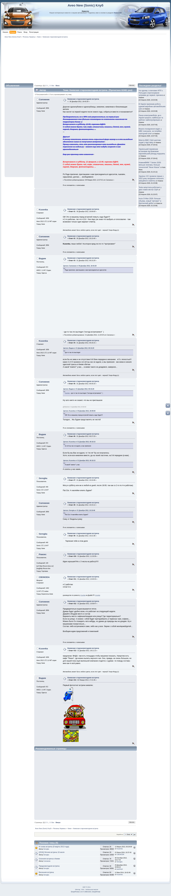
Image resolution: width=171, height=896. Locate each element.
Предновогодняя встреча (49, 866)
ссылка (67, 393)
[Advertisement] (85, 60)
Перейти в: (119, 834)
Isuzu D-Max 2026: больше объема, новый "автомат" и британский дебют (150, 201)
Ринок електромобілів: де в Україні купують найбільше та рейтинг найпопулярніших (151, 117)
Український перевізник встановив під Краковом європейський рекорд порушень (152, 151)
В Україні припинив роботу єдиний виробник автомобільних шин (152, 106)
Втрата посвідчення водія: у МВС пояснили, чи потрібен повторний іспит (150, 131)
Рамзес (43, 554)
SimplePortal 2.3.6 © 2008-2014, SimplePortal (85, 892)
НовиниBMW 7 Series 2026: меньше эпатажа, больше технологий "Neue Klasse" (150, 165)
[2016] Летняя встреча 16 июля (51, 852)
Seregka (43, 478)
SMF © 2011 (86, 887)
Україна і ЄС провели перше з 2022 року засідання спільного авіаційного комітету (151, 178)
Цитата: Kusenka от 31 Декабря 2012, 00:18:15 (79, 442)
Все (52, 85)
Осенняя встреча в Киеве (49, 859)
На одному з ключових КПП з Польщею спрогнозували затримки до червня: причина (151, 93)
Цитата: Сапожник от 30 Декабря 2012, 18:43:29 (80, 266)
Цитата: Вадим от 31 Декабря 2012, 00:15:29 (78, 348)
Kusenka (43, 209)
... (49, 85)
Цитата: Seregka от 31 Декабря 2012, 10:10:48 (79, 510)
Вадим (42, 258)
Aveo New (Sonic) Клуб (85, 5)
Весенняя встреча (46, 872)
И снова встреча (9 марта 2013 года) (54, 847)
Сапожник (44, 99)
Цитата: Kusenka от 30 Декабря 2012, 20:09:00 (79, 411)
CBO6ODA (44, 577)
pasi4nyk (120, 869)
